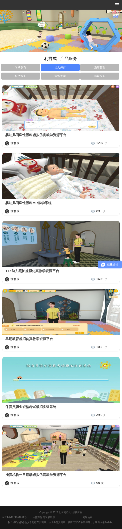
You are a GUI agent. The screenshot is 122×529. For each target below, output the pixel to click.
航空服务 (20, 76)
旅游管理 (60, 76)
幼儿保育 (60, 67)
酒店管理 (99, 67)
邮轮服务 (99, 76)
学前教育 (20, 67)
